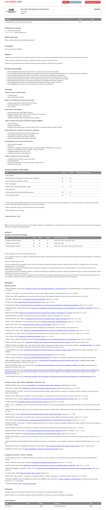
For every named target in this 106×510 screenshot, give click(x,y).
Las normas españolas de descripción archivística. (37, 357)
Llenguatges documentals (29, 483)
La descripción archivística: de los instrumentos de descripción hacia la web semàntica (47, 342)
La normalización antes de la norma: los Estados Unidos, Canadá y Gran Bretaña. (46, 318)
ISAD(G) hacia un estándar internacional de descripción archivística (39, 388)
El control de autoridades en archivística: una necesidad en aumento (41, 449)
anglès (72, 2)
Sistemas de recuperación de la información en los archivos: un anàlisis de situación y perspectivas (50, 330)
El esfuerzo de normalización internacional (29, 336)
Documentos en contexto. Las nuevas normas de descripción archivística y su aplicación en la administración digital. (54, 370)
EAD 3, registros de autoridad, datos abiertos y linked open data (62, 446)
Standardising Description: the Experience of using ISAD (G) (33, 401)
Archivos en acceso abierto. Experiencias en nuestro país (38, 354)
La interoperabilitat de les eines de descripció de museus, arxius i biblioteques (56, 339)
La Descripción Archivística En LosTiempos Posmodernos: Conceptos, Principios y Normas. (48, 350)
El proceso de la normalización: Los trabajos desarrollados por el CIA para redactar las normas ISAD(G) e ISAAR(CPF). (62, 308)
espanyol (77, 2)
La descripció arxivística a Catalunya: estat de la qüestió (36, 324)
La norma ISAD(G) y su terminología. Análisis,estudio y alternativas (43, 385)
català (65, 2)
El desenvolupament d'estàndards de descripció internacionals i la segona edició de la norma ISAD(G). (45, 420)
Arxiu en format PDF (93, 2)
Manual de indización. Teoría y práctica (30, 473)
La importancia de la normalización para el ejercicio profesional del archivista (59, 360)
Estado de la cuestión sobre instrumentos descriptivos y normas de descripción (46, 288)
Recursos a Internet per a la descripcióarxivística (54, 321)
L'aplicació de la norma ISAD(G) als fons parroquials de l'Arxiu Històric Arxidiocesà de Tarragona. (48, 399)
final (26, 40)
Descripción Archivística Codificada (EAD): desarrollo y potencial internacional (41, 414)
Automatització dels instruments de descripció (29, 302)
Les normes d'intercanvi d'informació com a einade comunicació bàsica (42, 433)
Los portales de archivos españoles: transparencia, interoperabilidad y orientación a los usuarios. (60, 365)
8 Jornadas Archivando (86, 345)
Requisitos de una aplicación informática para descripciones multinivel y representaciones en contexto (45, 312)
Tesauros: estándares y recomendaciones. (70, 479)
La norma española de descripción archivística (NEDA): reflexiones (43, 430)
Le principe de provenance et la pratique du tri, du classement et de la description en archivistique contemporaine (48, 305)
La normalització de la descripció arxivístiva (34, 299)
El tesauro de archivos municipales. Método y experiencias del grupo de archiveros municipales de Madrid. (64, 468)
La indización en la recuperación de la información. (44, 462)
